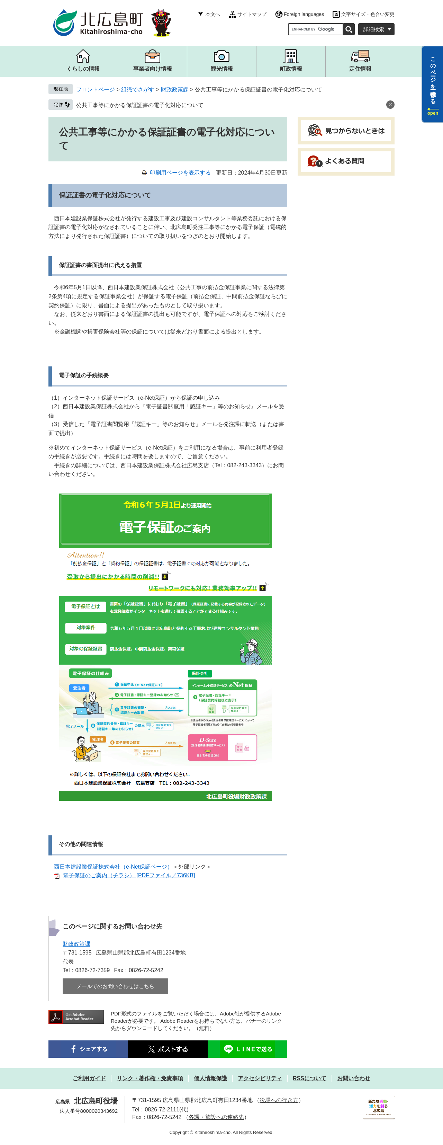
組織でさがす (137, 89)
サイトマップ (251, 14)
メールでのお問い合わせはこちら (115, 986)
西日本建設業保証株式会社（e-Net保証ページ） (113, 867)
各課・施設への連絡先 (216, 1117)
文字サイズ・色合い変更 (368, 14)
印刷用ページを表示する (180, 173)
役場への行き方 (279, 1100)
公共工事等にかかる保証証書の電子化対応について (140, 105)
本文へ (213, 14)
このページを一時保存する (433, 77)
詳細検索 (373, 29)
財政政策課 (175, 89)
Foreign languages (304, 14)
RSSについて (309, 1078)
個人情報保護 (210, 1078)
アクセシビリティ (260, 1078)
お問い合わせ (353, 1078)
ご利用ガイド (89, 1078)
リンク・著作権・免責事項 (150, 1078)
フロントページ (95, 89)
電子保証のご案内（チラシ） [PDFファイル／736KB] (129, 875)
